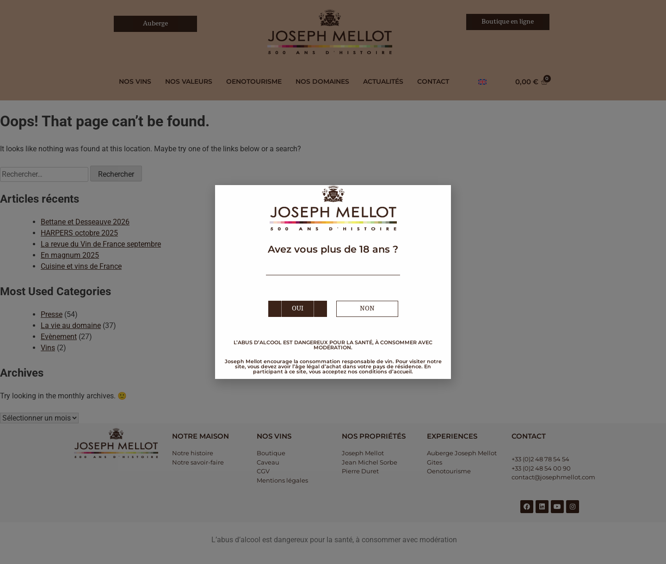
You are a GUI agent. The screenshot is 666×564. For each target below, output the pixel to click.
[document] (333, 282)
